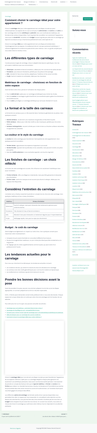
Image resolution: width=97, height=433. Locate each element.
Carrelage (8, 16)
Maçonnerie (76, 189)
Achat (74, 129)
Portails (74, 216)
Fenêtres (75, 171)
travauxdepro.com (78, 270)
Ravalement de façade (79, 222)
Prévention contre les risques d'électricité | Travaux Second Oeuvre (81, 91)
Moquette (75, 198)
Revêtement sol (77, 231)
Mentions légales (15, 428)
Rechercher (75, 16)
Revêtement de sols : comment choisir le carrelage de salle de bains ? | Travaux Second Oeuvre (82, 80)
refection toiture (77, 225)
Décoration (75, 153)
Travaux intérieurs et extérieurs (15, 4)
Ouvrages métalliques (79, 204)
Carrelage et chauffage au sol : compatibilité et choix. (23, 310)
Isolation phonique (78, 177)
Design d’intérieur (29, 1)
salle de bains (76, 234)
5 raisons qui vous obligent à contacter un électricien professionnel (82, 95)
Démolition (75, 156)
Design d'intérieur (77, 159)
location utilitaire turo (79, 265)
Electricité (53, 2)
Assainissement (77, 140)
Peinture (75, 210)
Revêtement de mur (78, 228)
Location (75, 186)
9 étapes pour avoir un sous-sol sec (82, 73)
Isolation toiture (77, 183)
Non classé (75, 201)
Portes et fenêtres (77, 219)
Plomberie (72, 2)
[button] (35, 1)
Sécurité (75, 237)
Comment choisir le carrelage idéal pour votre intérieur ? (24, 317)
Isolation (62, 1)
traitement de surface (79, 243)
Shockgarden (84, 268)
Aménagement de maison (13, 2)
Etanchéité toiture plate (79, 168)
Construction (76, 150)
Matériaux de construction (80, 192)
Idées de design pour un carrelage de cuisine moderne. (24, 314)
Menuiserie (75, 195)
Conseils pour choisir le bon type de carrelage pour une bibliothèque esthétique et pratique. (35, 312)
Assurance (75, 143)
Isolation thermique (78, 180)
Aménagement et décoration (81, 135)
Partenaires (32, 4)
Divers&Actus (43, 2)
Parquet (74, 207)
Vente (74, 255)
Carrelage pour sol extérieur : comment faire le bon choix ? (25, 308)
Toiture (74, 240)
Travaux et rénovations (79, 246)
